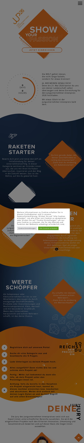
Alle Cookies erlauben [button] (48, 228)
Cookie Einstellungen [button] (27, 228)
